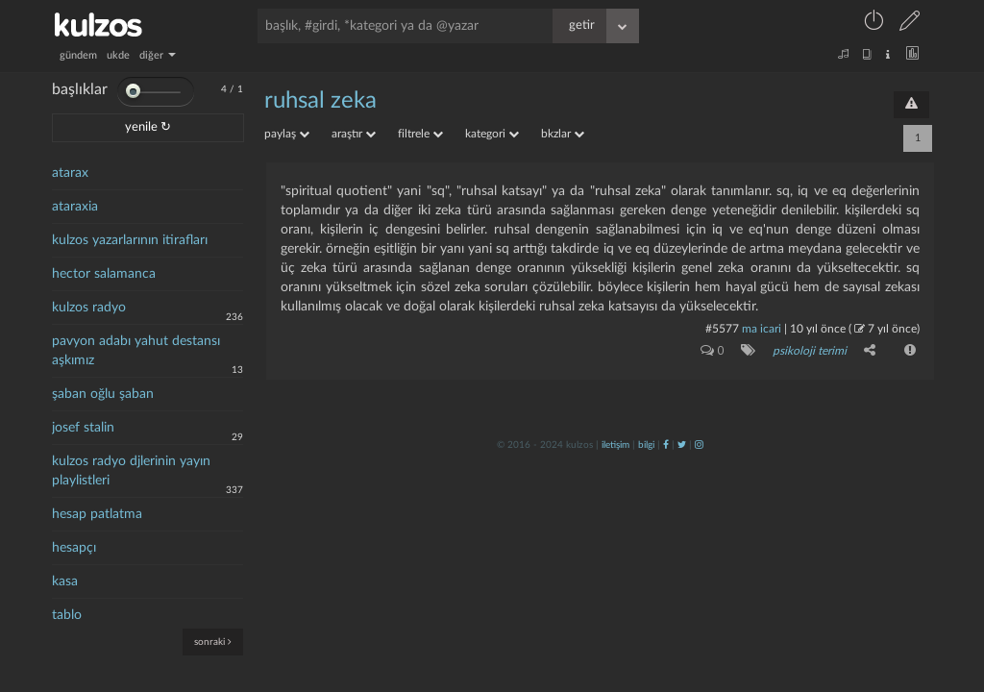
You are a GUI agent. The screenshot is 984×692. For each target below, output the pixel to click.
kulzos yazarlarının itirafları (130, 240)
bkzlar (562, 133)
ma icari (761, 328)
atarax (70, 173)
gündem (78, 55)
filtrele (420, 133)
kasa (65, 581)
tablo (67, 615)
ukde (118, 55)
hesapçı (74, 548)
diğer (157, 55)
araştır (354, 133)
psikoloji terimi (810, 351)
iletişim (615, 445)
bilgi (646, 445)
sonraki (213, 641)
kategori (492, 133)
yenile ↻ (148, 127)
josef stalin (83, 427)
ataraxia (75, 206)
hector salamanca (104, 274)
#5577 (722, 328)
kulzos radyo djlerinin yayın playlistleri (131, 471)
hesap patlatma (97, 514)
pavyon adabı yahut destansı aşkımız (136, 350)
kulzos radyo (89, 307)
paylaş (286, 133)
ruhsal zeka (320, 100)
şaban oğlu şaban (103, 394)
